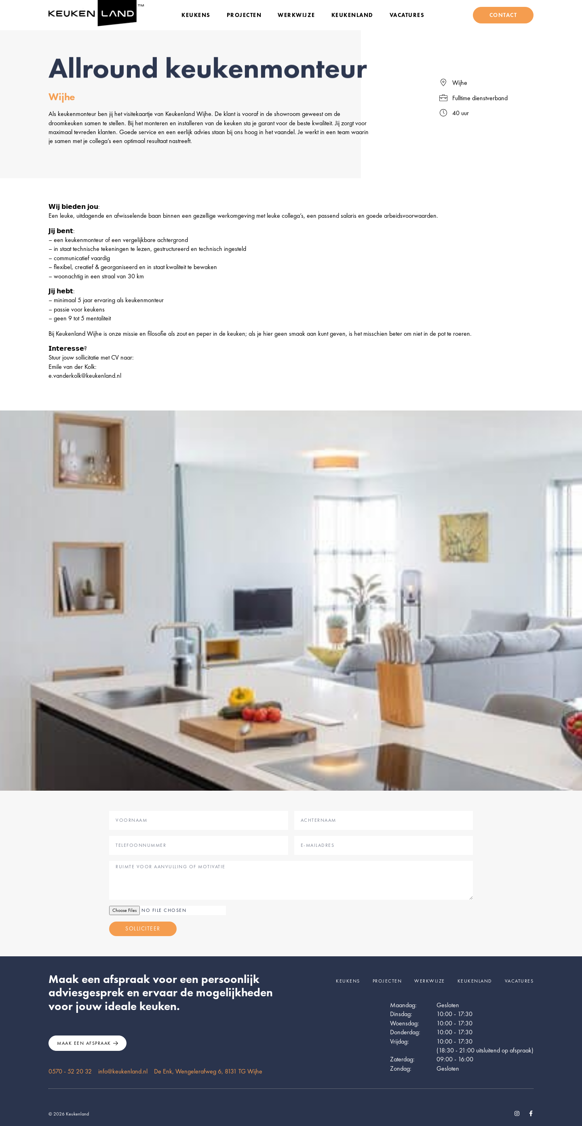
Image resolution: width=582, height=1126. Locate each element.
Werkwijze (296, 15)
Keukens (196, 15)
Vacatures (407, 15)
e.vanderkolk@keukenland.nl (84, 375)
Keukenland (352, 15)
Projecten (244, 15)
